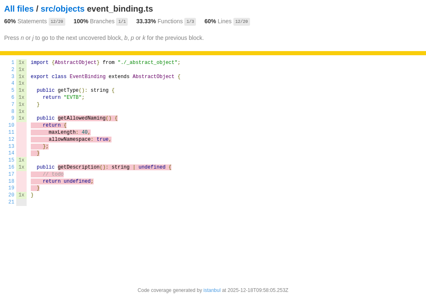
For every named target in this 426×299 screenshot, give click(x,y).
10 (11, 125)
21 (11, 202)
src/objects (63, 8)
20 (11, 195)
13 (11, 147)
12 (11, 139)
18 (11, 181)
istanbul (211, 290)
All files (19, 8)
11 (11, 132)
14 (11, 153)
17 (11, 174)
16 (11, 167)
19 (11, 188)
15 (11, 160)
